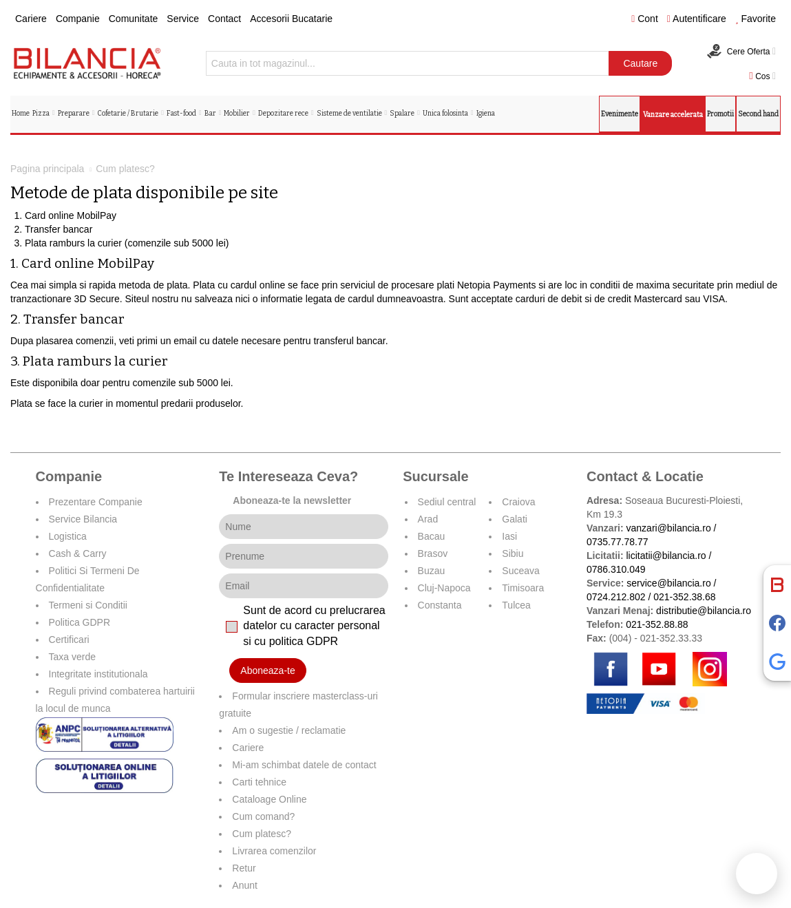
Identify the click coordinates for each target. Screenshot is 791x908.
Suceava (520, 570)
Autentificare (696, 18)
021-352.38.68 (684, 596)
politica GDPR (303, 641)
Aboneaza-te (267, 670)
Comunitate (133, 18)
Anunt (244, 885)
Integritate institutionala (98, 673)
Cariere (31, 18)
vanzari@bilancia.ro (668, 528)
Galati (514, 519)
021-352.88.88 (657, 624)
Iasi (509, 536)
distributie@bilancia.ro (702, 610)
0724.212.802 (616, 596)
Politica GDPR (79, 622)
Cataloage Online (269, 799)
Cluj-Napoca (444, 587)
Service (183, 18)
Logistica (68, 536)
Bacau (431, 536)
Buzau (431, 570)
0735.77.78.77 (617, 541)
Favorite (755, 18)
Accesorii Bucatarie (291, 18)
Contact (224, 18)
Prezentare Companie (96, 501)
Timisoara (523, 587)
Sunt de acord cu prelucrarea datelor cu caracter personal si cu (314, 626)
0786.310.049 (616, 569)
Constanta (440, 605)
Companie (78, 18)
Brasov (433, 553)
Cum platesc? (261, 833)
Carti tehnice (259, 782)
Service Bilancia (83, 519)
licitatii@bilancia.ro (666, 555)
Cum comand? (263, 816)
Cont (644, 18)
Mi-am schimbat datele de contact (304, 764)
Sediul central (447, 501)
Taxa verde (72, 656)
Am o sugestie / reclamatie (289, 730)
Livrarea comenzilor (274, 850)
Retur (243, 868)
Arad (428, 519)
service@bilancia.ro (668, 583)
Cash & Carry (78, 553)
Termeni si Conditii (88, 605)
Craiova (518, 501)
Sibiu (512, 553)
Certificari (69, 639)
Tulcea (516, 605)
